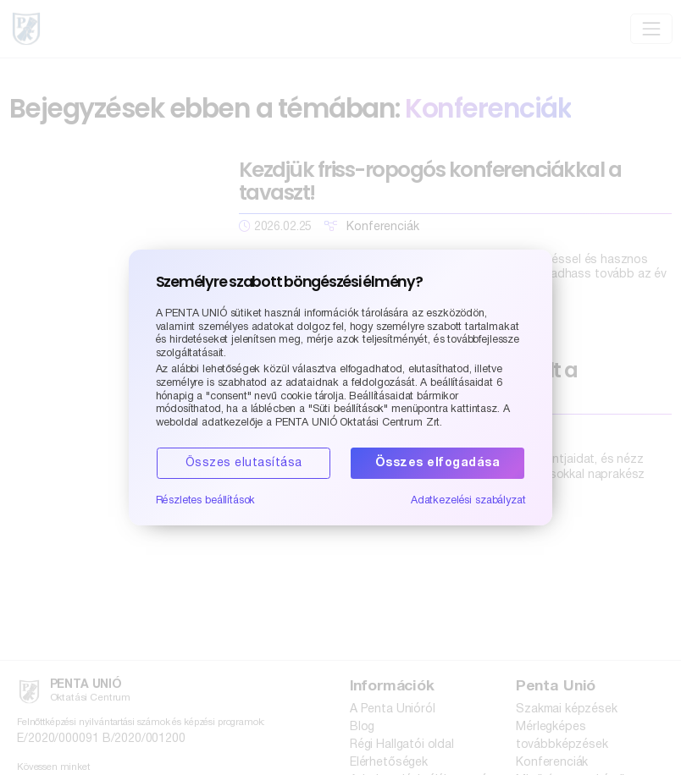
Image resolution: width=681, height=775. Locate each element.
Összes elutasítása (243, 463)
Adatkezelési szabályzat (468, 500)
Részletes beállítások (206, 500)
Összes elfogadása (438, 463)
